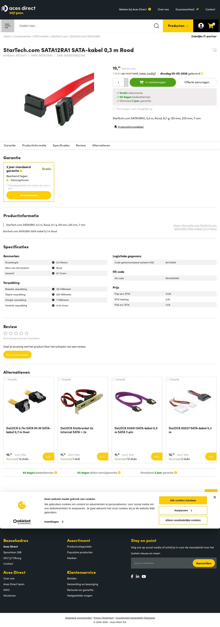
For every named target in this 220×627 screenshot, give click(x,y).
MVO (6, 590)
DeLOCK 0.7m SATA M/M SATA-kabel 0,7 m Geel (28, 430)
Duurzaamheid (185, 9)
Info (48, 456)
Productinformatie (34, 145)
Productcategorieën (79, 546)
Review (81, 145)
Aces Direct (14, 572)
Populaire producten (80, 552)
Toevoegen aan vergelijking (132, 109)
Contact (210, 9)
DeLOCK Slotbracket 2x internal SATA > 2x (77, 430)
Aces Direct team (13, 584)
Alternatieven (101, 145)
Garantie (10, 145)
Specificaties (61, 145)
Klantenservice (81, 572)
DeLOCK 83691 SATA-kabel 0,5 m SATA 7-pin (136, 430)
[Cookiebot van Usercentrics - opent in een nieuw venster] (22, 620)
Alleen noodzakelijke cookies (183, 618)
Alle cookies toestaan (183, 598)
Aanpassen (183, 608)
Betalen (72, 578)
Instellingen (51, 620)
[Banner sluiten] (215, 595)
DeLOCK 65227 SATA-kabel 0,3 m (190, 430)
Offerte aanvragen (196, 82)
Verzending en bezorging (82, 584)
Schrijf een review (17, 355)
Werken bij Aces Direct (132, 9)
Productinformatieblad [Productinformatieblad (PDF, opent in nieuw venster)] (129, 127)
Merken (72, 558)
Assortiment (78, 540)
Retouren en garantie (80, 590)
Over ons (163, 9)
